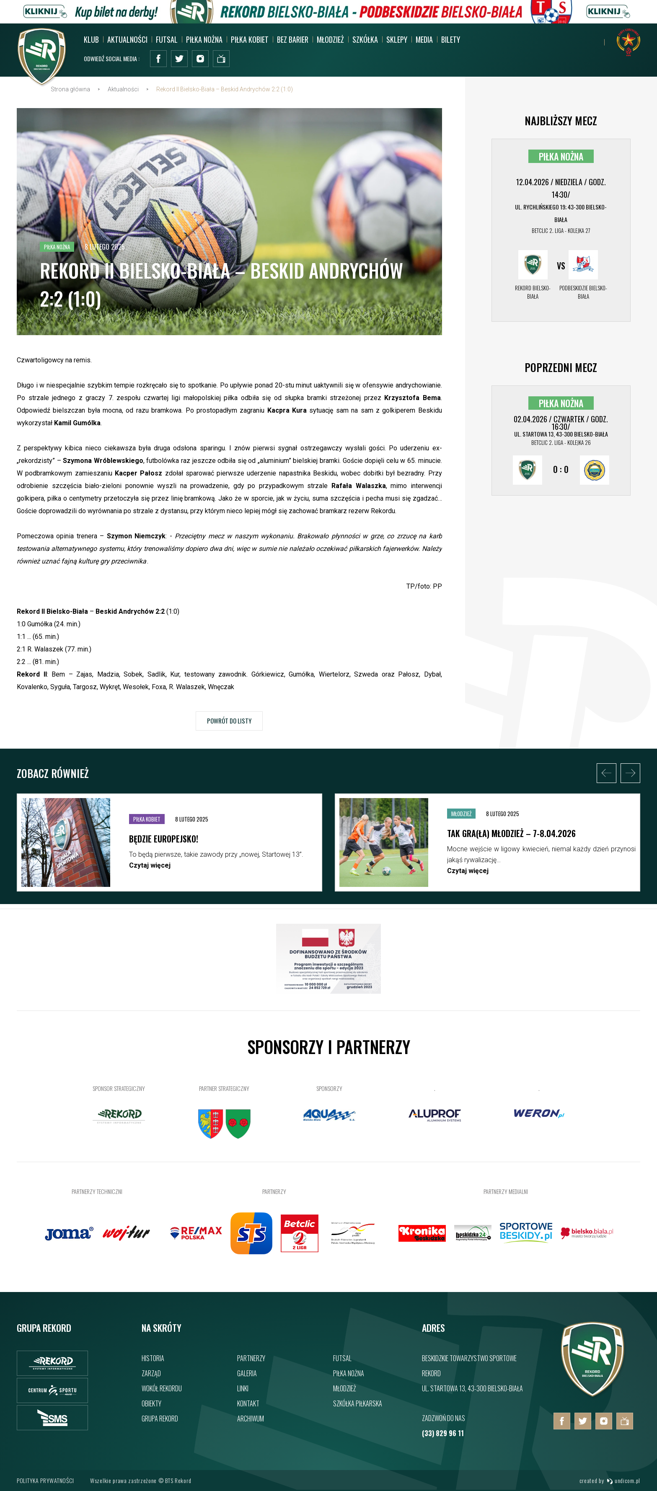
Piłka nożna (204, 39)
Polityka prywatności (45, 1480)
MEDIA (424, 39)
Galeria (247, 1373)
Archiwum (250, 1418)
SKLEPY (396, 39)
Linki (242, 1388)
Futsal (167, 39)
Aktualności (127, 39)
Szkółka (365, 39)
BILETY (450, 39)
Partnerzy (251, 1358)
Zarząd (151, 1373)
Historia (153, 1358)
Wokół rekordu (162, 1388)
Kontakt (248, 1403)
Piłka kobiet (250, 39)
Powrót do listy (229, 723)
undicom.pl (623, 1480)
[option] (169, 847)
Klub (91, 39)
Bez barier (292, 39)
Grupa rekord (160, 1418)
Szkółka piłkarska (357, 1403)
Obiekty (151, 1403)
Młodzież (330, 39)
